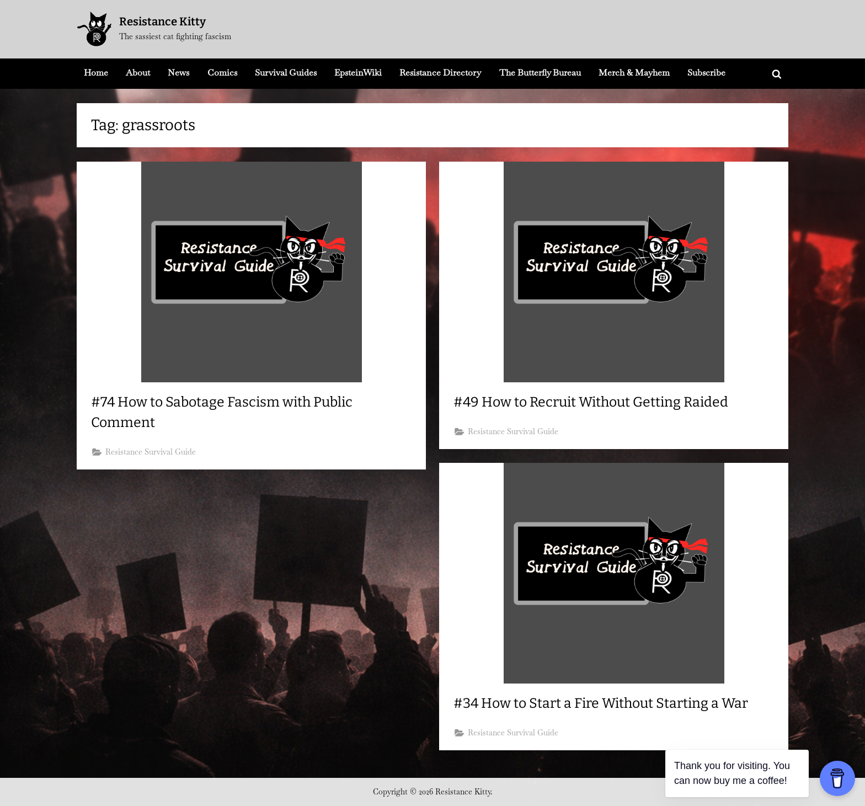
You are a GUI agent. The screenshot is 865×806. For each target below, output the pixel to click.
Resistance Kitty (162, 21)
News (178, 72)
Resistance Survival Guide (150, 452)
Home (96, 72)
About (138, 72)
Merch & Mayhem (634, 72)
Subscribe (706, 72)
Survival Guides (286, 72)
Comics (222, 72)
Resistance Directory (440, 72)
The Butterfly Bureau (540, 72)
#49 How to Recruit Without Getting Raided (590, 402)
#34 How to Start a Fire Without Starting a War (600, 703)
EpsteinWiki (358, 72)
